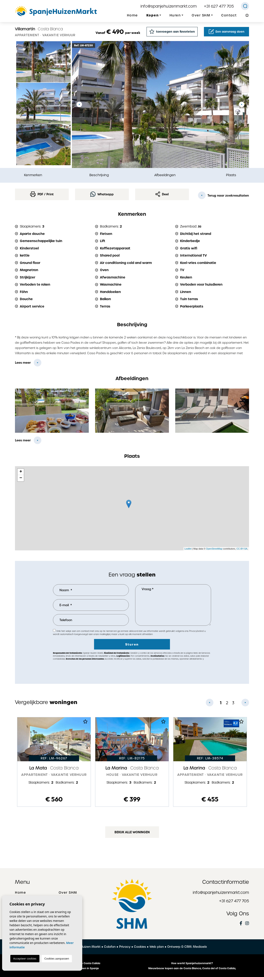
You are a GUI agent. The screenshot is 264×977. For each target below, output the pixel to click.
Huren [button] (175, 15)
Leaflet (188, 548)
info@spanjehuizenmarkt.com (168, 6)
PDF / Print (41, 194)
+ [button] (20, 472)
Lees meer (23, 363)
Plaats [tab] (231, 175)
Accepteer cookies (24, 958)
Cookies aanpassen (56, 958)
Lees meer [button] (23, 440)
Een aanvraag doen (226, 31)
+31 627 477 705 (219, 6)
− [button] (20, 478)
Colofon (110, 947)
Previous (79, 104)
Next (241, 104)
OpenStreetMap (214, 548)
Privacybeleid (196, 631)
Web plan (157, 947)
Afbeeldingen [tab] (165, 175)
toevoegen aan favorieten (172, 31)
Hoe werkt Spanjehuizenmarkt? (192, 963)
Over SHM (68, 892)
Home (132, 15)
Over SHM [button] (201, 15)
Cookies (140, 947)
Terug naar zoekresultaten (223, 195)
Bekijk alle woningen (132, 832)
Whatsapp (102, 194)
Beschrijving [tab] (99, 175)
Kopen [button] (152, 15)
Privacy (125, 947)
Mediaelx (200, 947)
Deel (162, 194)
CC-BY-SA (241, 548)
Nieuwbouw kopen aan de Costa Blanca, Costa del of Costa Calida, (192, 968)
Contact (229, 15)
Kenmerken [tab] (33, 175)
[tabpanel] (54, 762)
